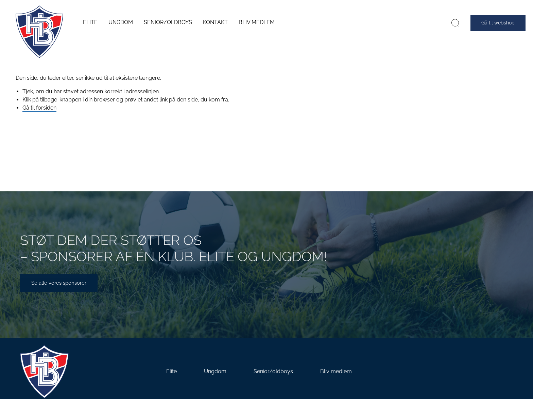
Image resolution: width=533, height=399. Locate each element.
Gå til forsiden (39, 107)
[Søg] (455, 23)
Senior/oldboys (273, 371)
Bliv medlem (336, 371)
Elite (171, 371)
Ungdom (215, 371)
